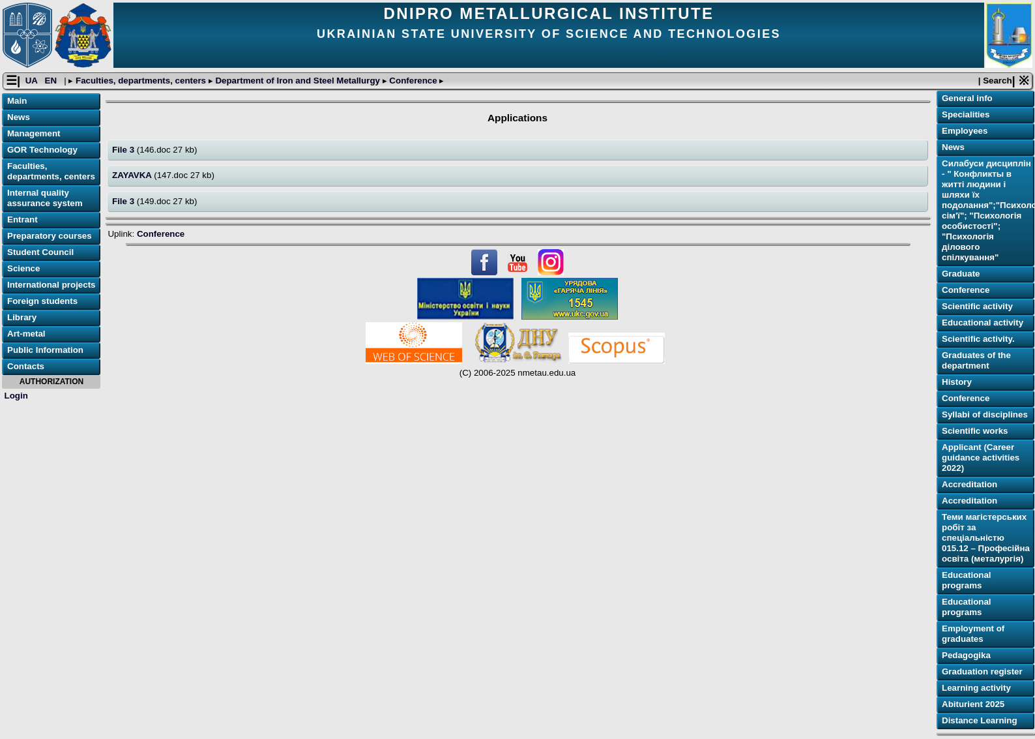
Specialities (965, 114)
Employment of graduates (973, 634)
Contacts (25, 366)
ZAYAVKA (133, 175)
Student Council (40, 252)
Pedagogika (966, 655)
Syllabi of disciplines (985, 414)
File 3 (124, 150)
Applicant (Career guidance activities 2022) (980, 457)
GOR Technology (42, 150)
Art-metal (26, 334)
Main (17, 101)
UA (32, 80)
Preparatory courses (49, 236)
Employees (964, 131)
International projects (51, 285)
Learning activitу (976, 688)
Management (33, 133)
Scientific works (975, 431)
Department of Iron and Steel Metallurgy (298, 80)
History (957, 382)
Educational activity (982, 322)
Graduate (961, 274)
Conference (413, 80)
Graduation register (982, 671)
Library (21, 317)
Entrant (22, 219)
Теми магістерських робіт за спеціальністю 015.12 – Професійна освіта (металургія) (986, 538)
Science (23, 268)
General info (967, 98)
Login (16, 395)
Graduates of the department (976, 360)
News (18, 117)
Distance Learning (979, 720)
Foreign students (42, 301)
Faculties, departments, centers (140, 80)
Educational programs (966, 580)
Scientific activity (977, 306)
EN (52, 80)
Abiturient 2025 (973, 704)
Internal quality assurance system (45, 198)
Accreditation (969, 484)
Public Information (45, 350)
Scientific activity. (978, 339)
